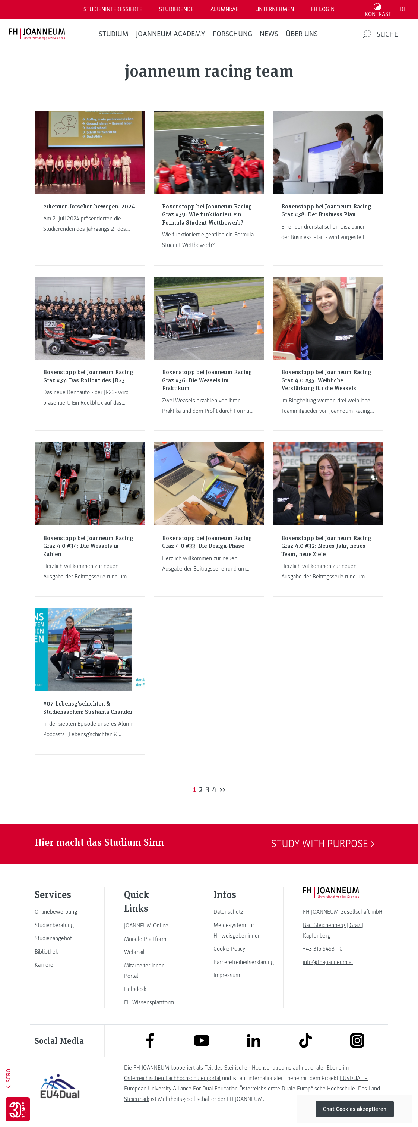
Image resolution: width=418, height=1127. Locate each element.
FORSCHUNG (232, 33)
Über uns (302, 33)
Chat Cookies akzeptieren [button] (354, 1109)
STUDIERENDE (176, 9)
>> (222, 789)
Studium (114, 33)
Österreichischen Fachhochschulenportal (172, 1078)
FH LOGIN (323, 9)
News (269, 33)
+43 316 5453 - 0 (323, 948)
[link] (60, 912)
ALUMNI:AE (224, 9)
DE (403, 9)
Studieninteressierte (112, 9)
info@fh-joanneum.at (328, 962)
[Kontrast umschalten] (378, 9)
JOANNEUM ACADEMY (170, 33)
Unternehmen (274, 9)
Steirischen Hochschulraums (257, 1067)
